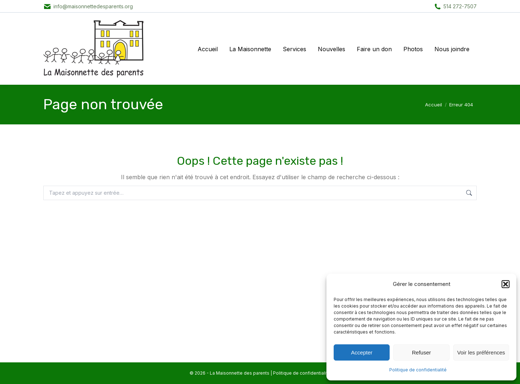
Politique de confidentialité (418, 369)
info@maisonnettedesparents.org (93, 6)
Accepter (361, 352)
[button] (505, 284)
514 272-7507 (460, 6)
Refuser (421, 352)
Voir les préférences (481, 352)
